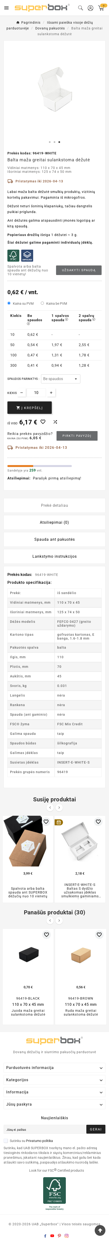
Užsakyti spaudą (79, 270)
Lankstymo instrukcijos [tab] (54, 556)
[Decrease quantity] (21, 392)
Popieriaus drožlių (23, 235)
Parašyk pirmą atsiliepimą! (57, 478)
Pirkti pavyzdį (77, 436)
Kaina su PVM (23, 303)
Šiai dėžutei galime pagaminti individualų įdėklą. (50, 242)
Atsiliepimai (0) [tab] (54, 522)
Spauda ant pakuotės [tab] (54, 539)
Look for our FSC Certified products (56, 1170)
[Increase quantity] (51, 392)
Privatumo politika (39, 1141)
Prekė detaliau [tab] (54, 505)
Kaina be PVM (56, 303)
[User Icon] (90, 8)
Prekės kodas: (20, 574)
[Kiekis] (36, 392)
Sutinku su (28, 1141)
